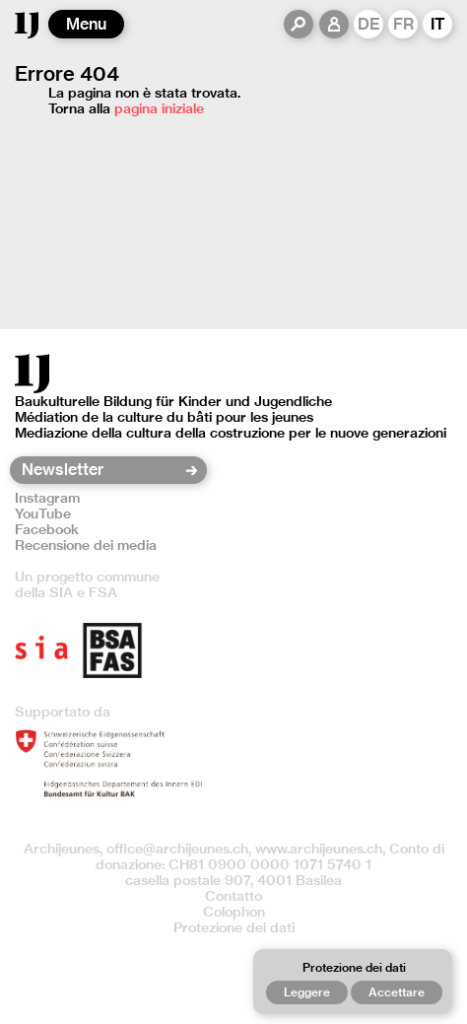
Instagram (47, 498)
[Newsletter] (102, 470)
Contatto (233, 896)
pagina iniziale (159, 108)
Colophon (234, 912)
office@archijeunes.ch (177, 848)
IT (438, 24)
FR (403, 24)
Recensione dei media (86, 545)
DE (369, 24)
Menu (86, 24)
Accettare (396, 992)
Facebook (47, 529)
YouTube (43, 513)
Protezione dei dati (234, 927)
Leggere (307, 992)
